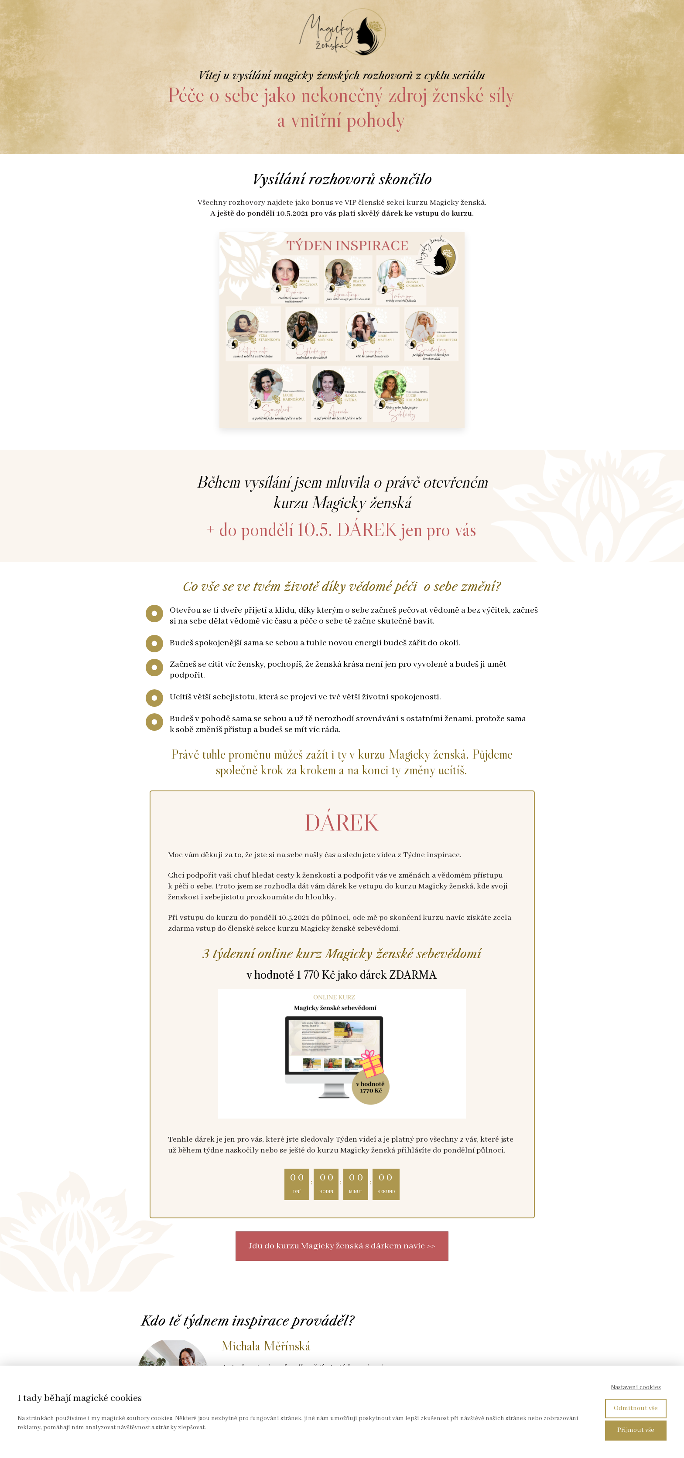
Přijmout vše (635, 1430)
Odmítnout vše (636, 1408)
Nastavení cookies (636, 1387)
